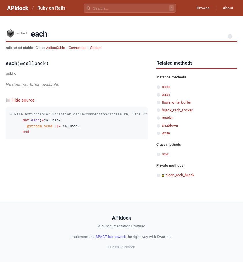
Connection (78, 48)
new (165, 154)
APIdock (17, 8)
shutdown (170, 125)
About (227, 8)
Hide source (23, 100)
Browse (201, 8)
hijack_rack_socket (177, 110)
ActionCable (55, 48)
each (166, 94)
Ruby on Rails (51, 8)
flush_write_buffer (176, 102)
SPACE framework (111, 237)
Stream (95, 48)
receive (167, 117)
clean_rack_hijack (180, 175)
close (166, 87)
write (166, 133)
